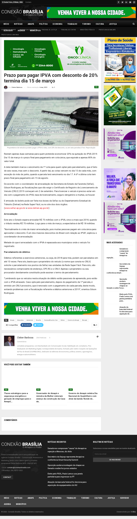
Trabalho (72, 24)
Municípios (21, 504)
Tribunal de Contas (68, 30)
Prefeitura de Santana (10, 35)
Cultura (100, 24)
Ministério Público (87, 30)
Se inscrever (114, 460)
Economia (57, 24)
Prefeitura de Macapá (107, 30)
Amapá (31, 24)
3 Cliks (133, 512)
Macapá (84, 320)
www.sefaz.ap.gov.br (15, 208)
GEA (96, 87)
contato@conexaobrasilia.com (18, 467)
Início (6, 24)
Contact (7, 477)
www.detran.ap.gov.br (38, 208)
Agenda (7, 504)
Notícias (18, 24)
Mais (124, 24)
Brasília (38, 320)
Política (43, 24)
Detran (63, 320)
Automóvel (30, 320)
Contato (28, 2)
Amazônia (20, 320)
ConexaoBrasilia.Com (51, 320)
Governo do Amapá (8, 30)
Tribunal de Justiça (49, 30)
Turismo (86, 24)
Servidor (124, 498)
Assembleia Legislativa (28, 30)
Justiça (113, 24)
